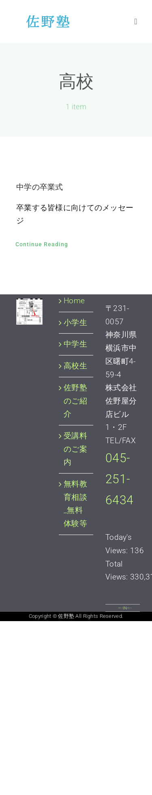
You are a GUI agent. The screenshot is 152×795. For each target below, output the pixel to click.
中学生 (75, 344)
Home (74, 300)
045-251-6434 (119, 479)
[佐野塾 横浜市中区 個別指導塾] (45, 18)
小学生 (75, 322)
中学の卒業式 (39, 187)
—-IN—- (125, 608)
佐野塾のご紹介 (75, 401)
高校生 (75, 365)
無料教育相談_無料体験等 (75, 503)
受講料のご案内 (75, 449)
